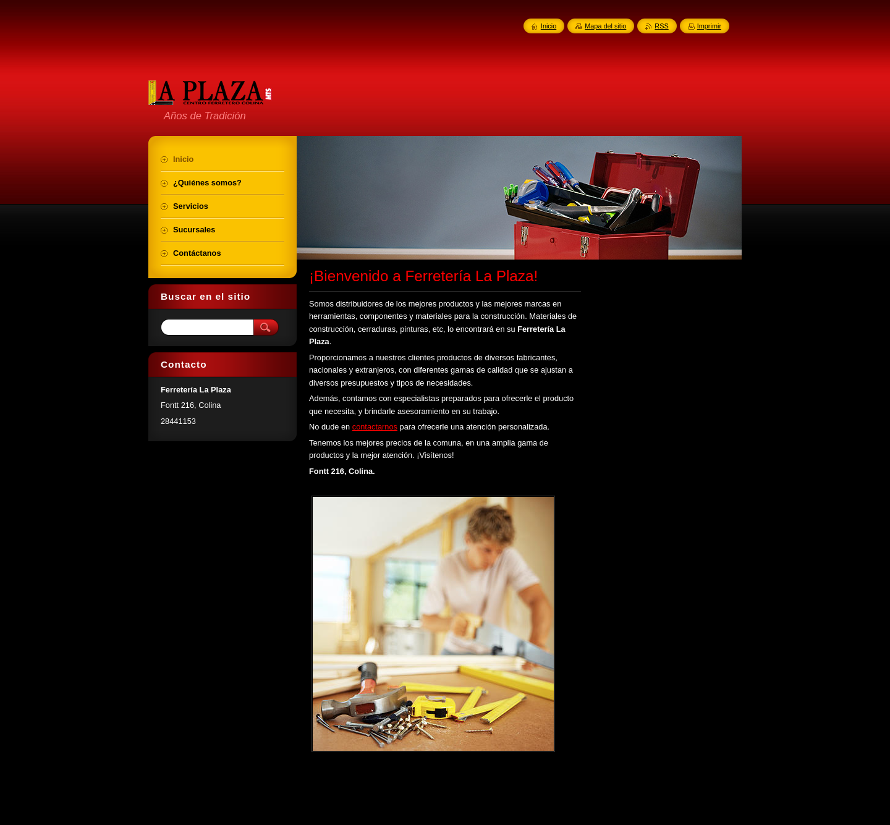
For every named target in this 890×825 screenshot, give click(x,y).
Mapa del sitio (605, 26)
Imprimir (709, 26)
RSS (661, 26)
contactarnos (374, 426)
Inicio (548, 26)
